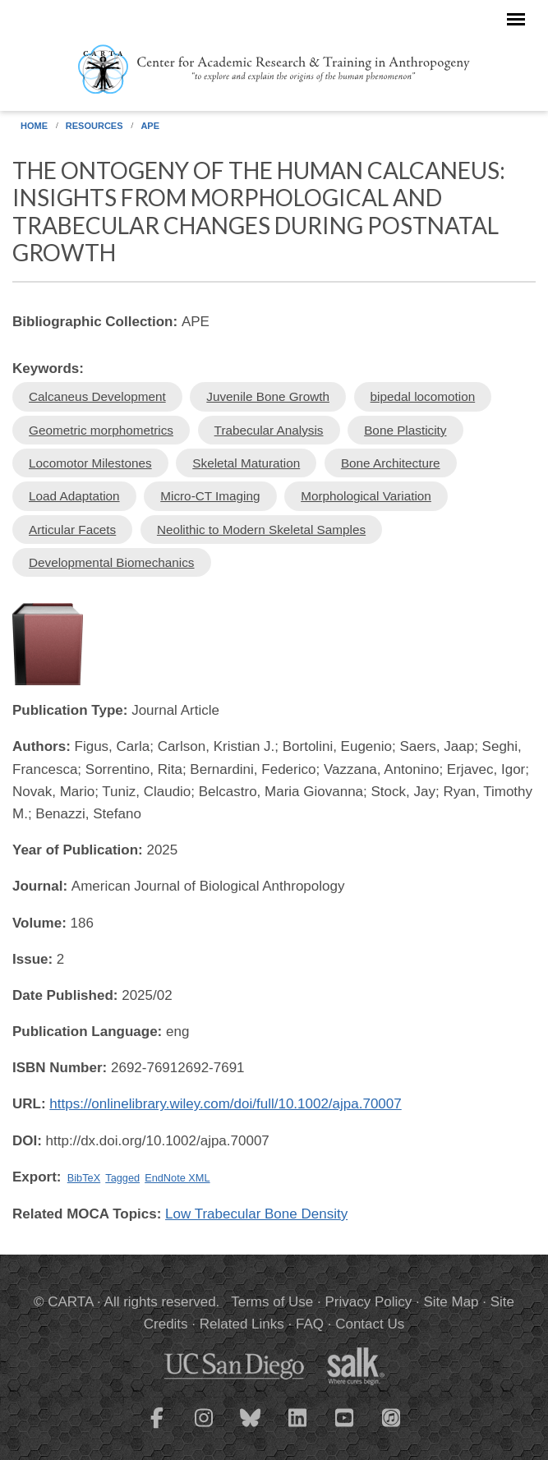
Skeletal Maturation (246, 463)
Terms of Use (272, 1302)
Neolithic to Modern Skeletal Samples (261, 530)
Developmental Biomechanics (112, 562)
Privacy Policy (368, 1302)
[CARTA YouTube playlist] (344, 1427)
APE (149, 126)
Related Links (242, 1324)
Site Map (450, 1302)
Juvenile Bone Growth (267, 396)
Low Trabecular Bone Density (256, 1214)
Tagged (122, 1178)
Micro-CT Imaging (210, 496)
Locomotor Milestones (90, 463)
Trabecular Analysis (269, 430)
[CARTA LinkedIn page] (297, 1427)
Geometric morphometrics (101, 430)
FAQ (310, 1324)
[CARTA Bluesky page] (250, 1427)
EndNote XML (177, 1178)
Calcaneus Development (97, 396)
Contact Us (369, 1324)
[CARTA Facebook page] (156, 1427)
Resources (94, 126)
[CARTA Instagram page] (203, 1427)
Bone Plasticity (405, 430)
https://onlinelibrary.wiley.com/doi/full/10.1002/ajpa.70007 (225, 1104)
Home (34, 126)
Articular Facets (72, 530)
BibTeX (83, 1178)
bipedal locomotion (423, 396)
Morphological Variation (366, 496)
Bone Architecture (390, 463)
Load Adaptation (74, 496)
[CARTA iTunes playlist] (391, 1416)
